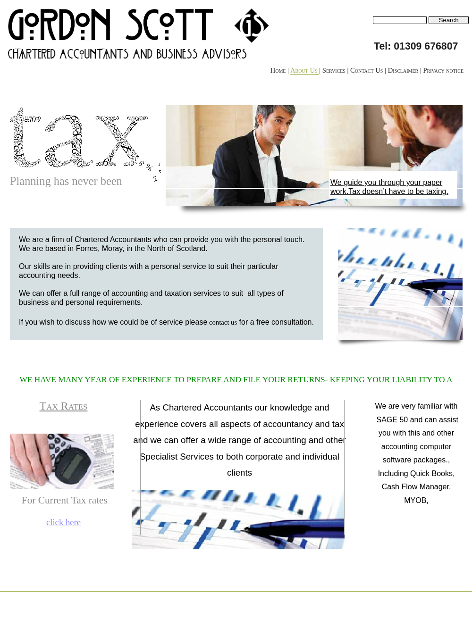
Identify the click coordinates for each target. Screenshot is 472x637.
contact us (223, 322)
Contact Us (367, 70)
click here (63, 522)
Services (334, 70)
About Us (304, 70)
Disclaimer (404, 70)
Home (278, 70)
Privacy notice (443, 70)
